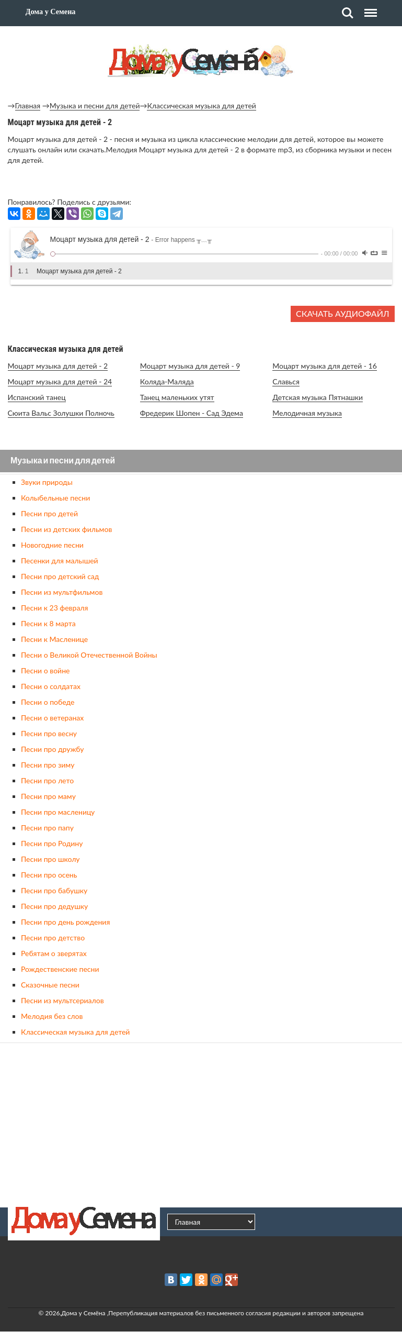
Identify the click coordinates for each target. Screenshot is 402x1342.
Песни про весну (49, 733)
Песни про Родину (52, 843)
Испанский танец (37, 397)
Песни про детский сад (60, 576)
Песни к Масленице (54, 639)
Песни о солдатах (51, 686)
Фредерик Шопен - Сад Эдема (191, 412)
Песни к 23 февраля (54, 607)
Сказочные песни (50, 984)
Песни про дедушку (54, 906)
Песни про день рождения (65, 921)
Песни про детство (53, 937)
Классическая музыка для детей (201, 105)
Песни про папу (47, 827)
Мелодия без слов (52, 1016)
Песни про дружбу (52, 749)
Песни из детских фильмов (66, 529)
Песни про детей (49, 513)
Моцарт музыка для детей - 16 (324, 365)
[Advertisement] (201, 1123)
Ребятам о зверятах (54, 953)
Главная (28, 105)
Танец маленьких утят (177, 397)
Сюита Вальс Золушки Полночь (61, 412)
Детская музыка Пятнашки (317, 397)
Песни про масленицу (58, 811)
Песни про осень (49, 874)
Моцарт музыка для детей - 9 (190, 365)
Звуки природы (47, 482)
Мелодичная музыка (307, 412)
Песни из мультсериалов (62, 1000)
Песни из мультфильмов (61, 591)
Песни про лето (47, 780)
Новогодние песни (52, 544)
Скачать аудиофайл (342, 313)
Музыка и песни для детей (95, 105)
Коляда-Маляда (167, 381)
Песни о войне (45, 670)
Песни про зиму (47, 764)
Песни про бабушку (54, 890)
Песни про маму (48, 796)
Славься (286, 381)
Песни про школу (50, 859)
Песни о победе (47, 701)
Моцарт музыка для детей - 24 (60, 381)
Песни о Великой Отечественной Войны (89, 654)
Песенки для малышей (59, 560)
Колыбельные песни (55, 497)
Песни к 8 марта (48, 623)
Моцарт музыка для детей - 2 (58, 365)
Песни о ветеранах (52, 717)
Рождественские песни (60, 968)
